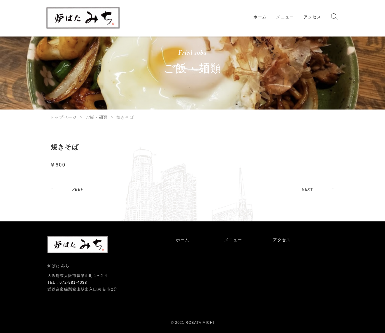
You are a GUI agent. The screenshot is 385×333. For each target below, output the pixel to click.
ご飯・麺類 (96, 117)
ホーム (260, 17)
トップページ (63, 117)
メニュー (285, 17)
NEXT (307, 190)
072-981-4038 (73, 282)
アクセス (312, 17)
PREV (77, 190)
